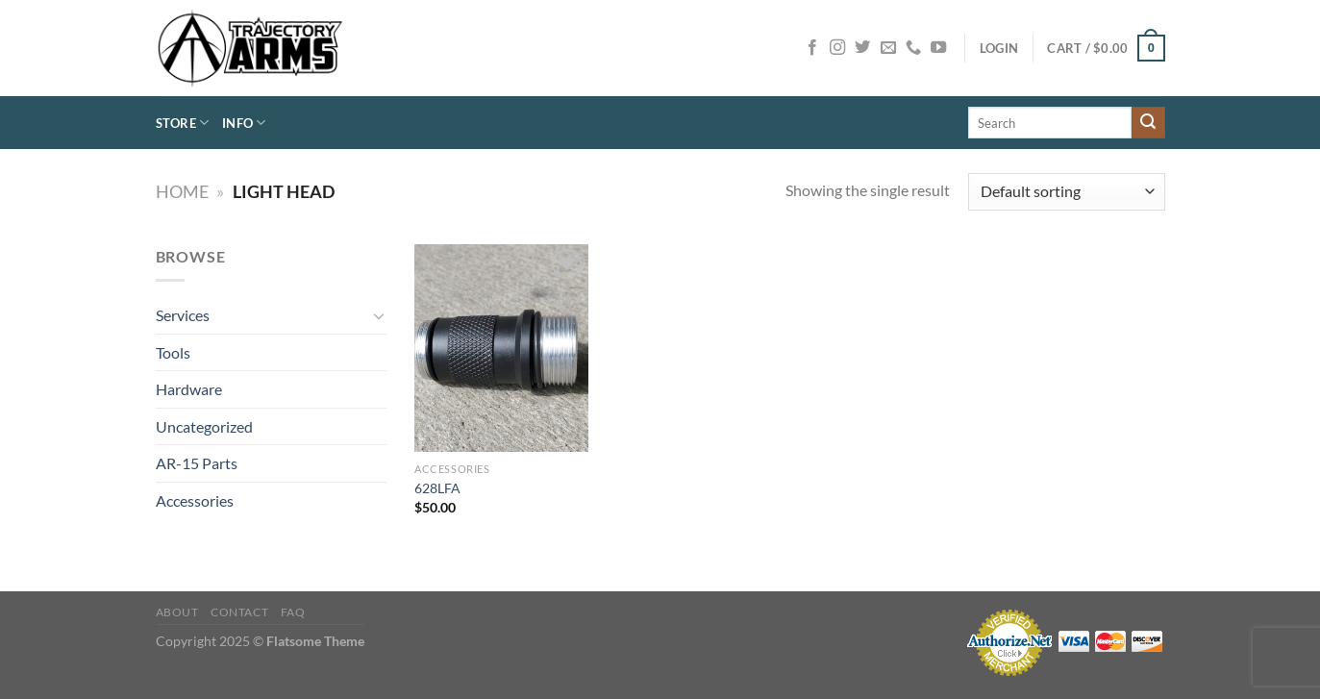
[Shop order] (1066, 192)
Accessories (195, 500)
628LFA (437, 488)
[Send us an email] (888, 48)
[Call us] (913, 48)
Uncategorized (204, 426)
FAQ (293, 612)
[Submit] (1148, 123)
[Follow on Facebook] (812, 48)
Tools (173, 352)
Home (182, 191)
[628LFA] (500, 348)
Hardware (189, 389)
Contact (239, 612)
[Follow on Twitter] (862, 48)
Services (183, 315)
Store (183, 122)
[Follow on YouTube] (938, 48)
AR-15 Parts (196, 463)
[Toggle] (378, 315)
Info (243, 122)
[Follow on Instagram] (837, 48)
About (177, 612)
